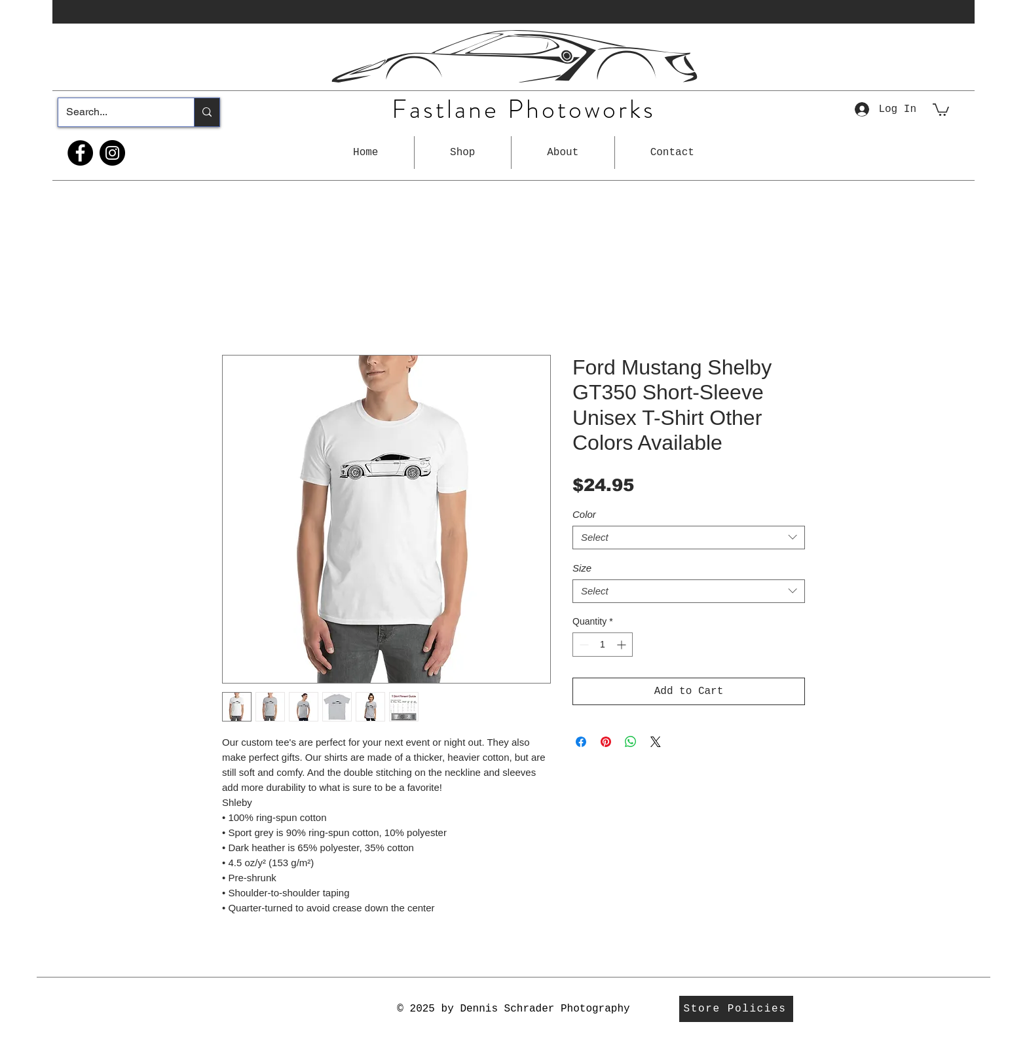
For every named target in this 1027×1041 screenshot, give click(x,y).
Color (584, 514)
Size (581, 568)
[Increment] (622, 644)
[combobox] (688, 537)
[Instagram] (112, 153)
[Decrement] (582, 644)
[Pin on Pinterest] (606, 742)
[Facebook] (80, 153)
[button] (463, 152)
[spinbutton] (602, 644)
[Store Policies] (736, 1009)
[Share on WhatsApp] (631, 742)
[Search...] (116, 112)
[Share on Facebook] (581, 742)
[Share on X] (655, 742)
